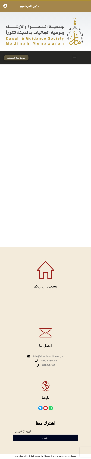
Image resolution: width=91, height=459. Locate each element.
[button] (74, 57)
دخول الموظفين (29, 6)
